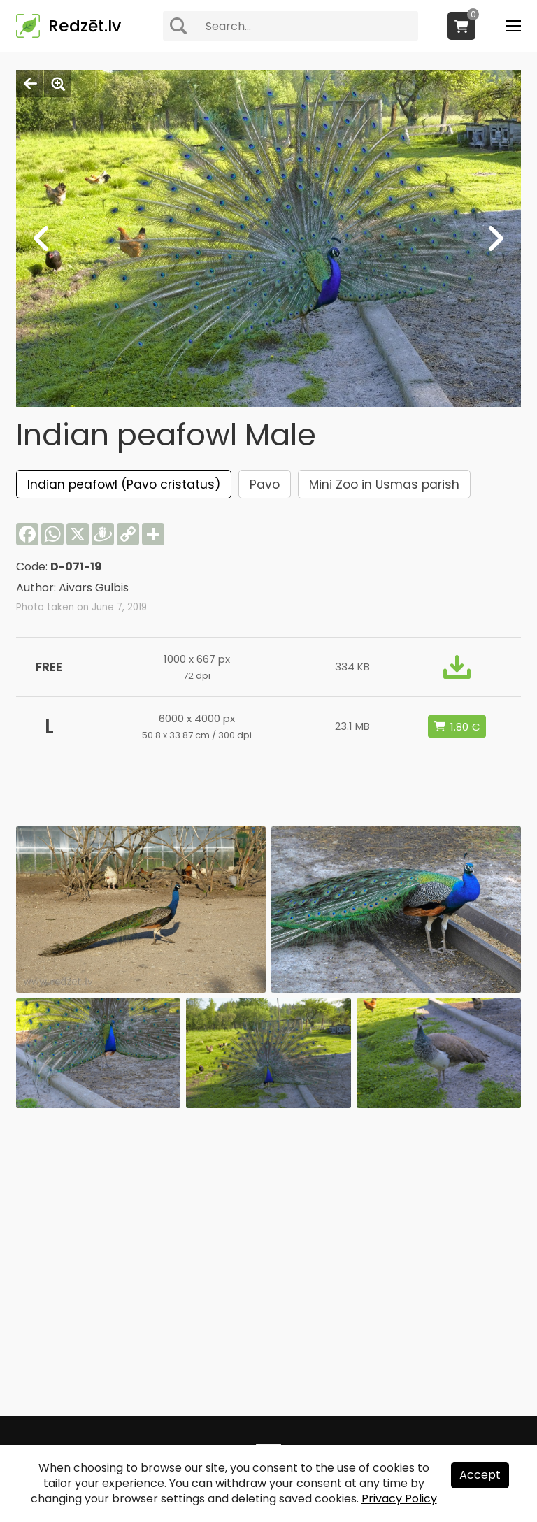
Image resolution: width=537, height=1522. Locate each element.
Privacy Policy (399, 1499)
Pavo (265, 484)
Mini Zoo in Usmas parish (384, 484)
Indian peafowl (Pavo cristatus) (123, 484)
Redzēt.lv (84, 26)
